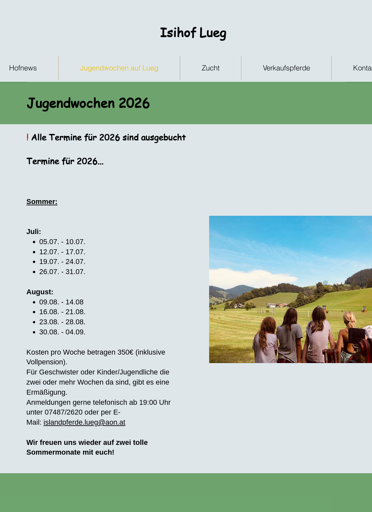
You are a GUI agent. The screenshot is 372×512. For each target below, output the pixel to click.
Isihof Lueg (193, 32)
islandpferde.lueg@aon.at (84, 422)
